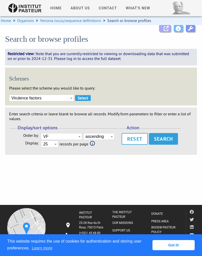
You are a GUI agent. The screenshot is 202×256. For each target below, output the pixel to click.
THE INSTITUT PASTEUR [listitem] (122, 214)
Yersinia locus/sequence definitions (70, 20)
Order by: (31, 135)
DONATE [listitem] (157, 214)
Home (6, 20)
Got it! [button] (173, 245)
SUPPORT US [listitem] (121, 230)
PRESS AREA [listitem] (160, 221)
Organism (25, 20)
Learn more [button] (42, 248)
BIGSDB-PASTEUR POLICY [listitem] (163, 230)
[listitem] (85, 225)
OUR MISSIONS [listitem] (122, 223)
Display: (32, 143)
